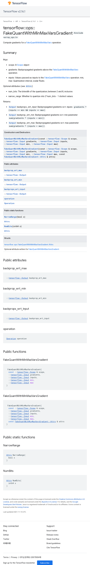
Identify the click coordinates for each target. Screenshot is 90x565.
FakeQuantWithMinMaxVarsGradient (21, 138)
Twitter (6, 539)
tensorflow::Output (16, 175)
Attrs (29, 86)
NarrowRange (10, 217)
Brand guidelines (53, 543)
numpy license (23, 507)
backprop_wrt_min (13, 179)
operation (9, 198)
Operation (9, 203)
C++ (40, 21)
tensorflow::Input (15, 141)
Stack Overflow (53, 539)
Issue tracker (52, 531)
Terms (6, 557)
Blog (5, 531)
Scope (20, 65)
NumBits (8, 226)
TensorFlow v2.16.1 (14, 11)
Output (12, 107)
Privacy (14, 557)
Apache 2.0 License (49, 502)
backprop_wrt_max (13, 170)
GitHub (6, 535)
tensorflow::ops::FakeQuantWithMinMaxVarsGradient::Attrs (28, 244)
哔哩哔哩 (7, 543)
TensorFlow (7, 21)
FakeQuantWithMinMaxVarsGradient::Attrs (25, 157)
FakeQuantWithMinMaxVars (39, 42)
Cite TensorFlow (53, 548)
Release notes (52, 535)
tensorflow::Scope (57, 138)
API (16, 21)
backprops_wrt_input (14, 189)
